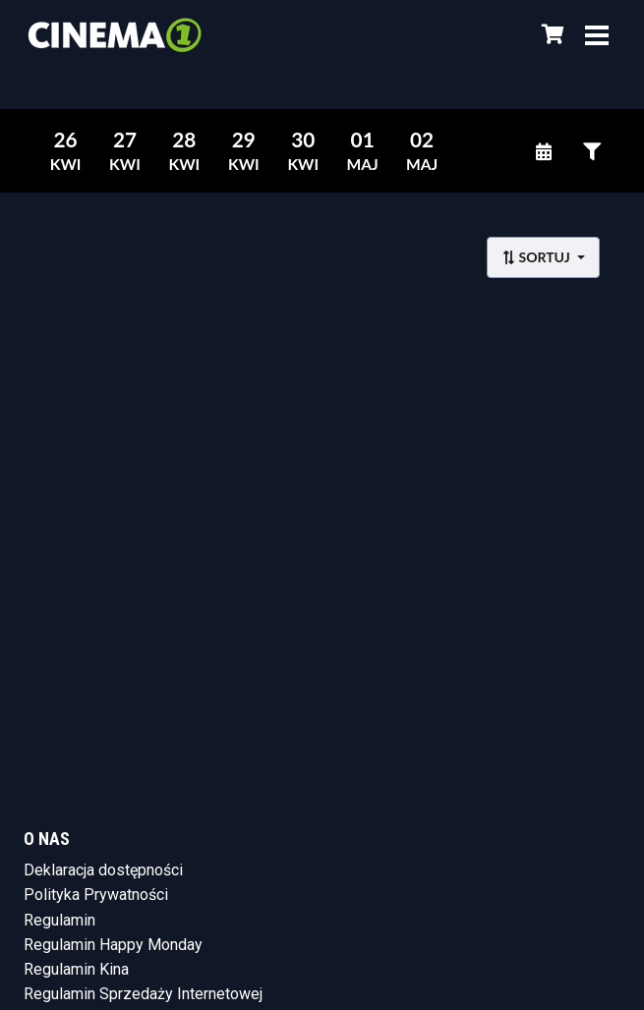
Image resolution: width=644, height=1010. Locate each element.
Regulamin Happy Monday (113, 944)
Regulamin (59, 920)
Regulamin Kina (76, 969)
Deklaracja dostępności (103, 870)
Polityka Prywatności (96, 894)
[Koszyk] (549, 34)
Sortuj (537, 257)
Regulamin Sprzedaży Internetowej (143, 993)
